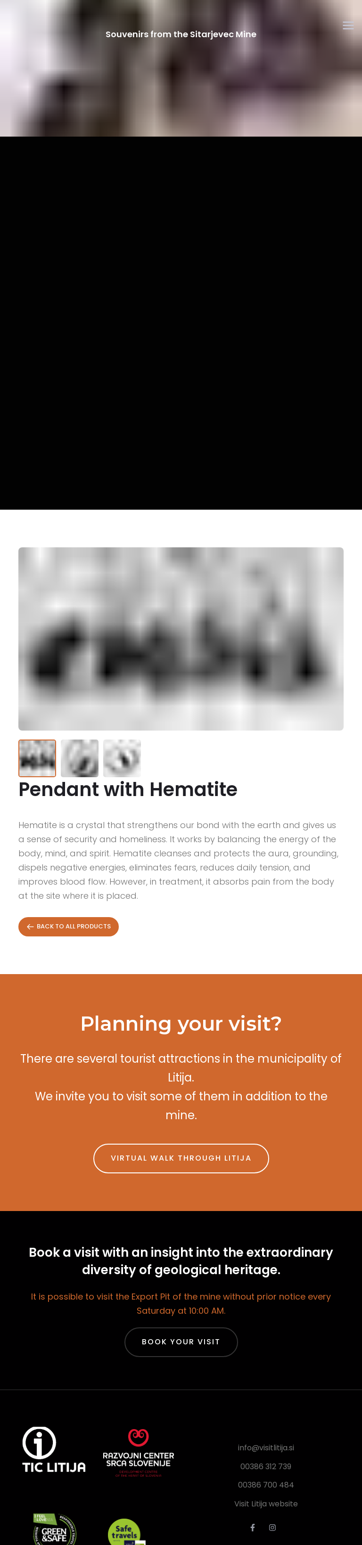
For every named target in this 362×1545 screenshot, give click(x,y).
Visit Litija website (266, 1503)
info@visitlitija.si (266, 1447)
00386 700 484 (266, 1485)
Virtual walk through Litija (181, 1158)
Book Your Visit (181, 1341)
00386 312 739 (265, 1466)
